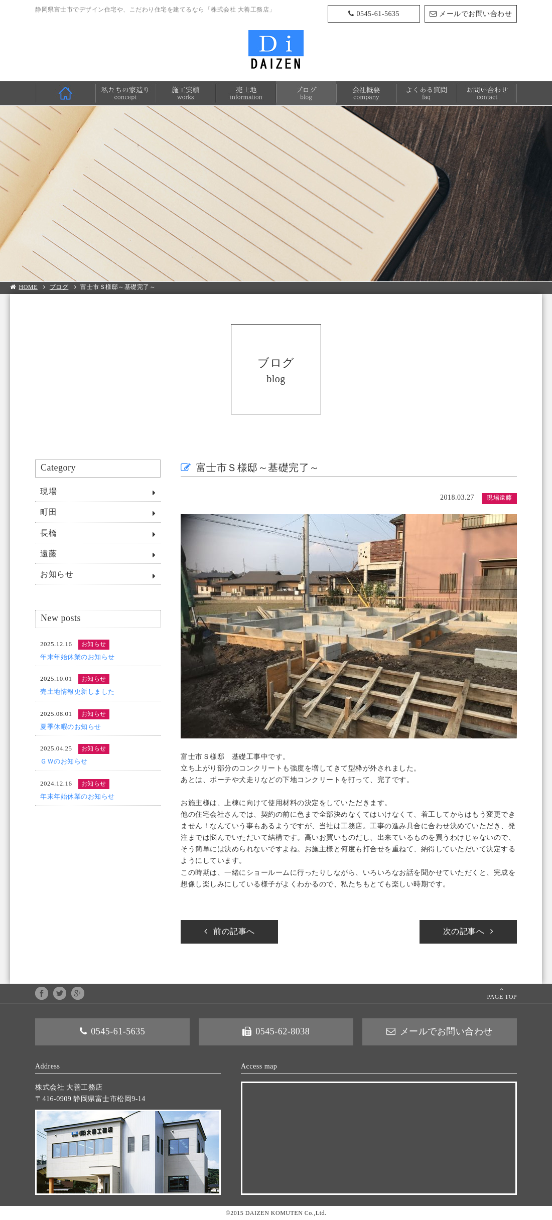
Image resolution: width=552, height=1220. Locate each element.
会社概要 (366, 93)
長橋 (48, 533)
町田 (48, 512)
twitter (59, 993)
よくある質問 (426, 93)
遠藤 (48, 553)
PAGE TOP (502, 996)
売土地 (246, 93)
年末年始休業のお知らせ (77, 657)
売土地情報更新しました (77, 691)
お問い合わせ (487, 93)
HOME (65, 93)
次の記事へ (464, 931)
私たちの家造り (125, 93)
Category (58, 468)
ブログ (306, 93)
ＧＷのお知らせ (64, 761)
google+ (77, 993)
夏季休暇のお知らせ (70, 726)
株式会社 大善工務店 (276, 49)
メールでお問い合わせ (475, 14)
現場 (48, 491)
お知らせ (56, 574)
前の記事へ (234, 931)
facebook (41, 993)
